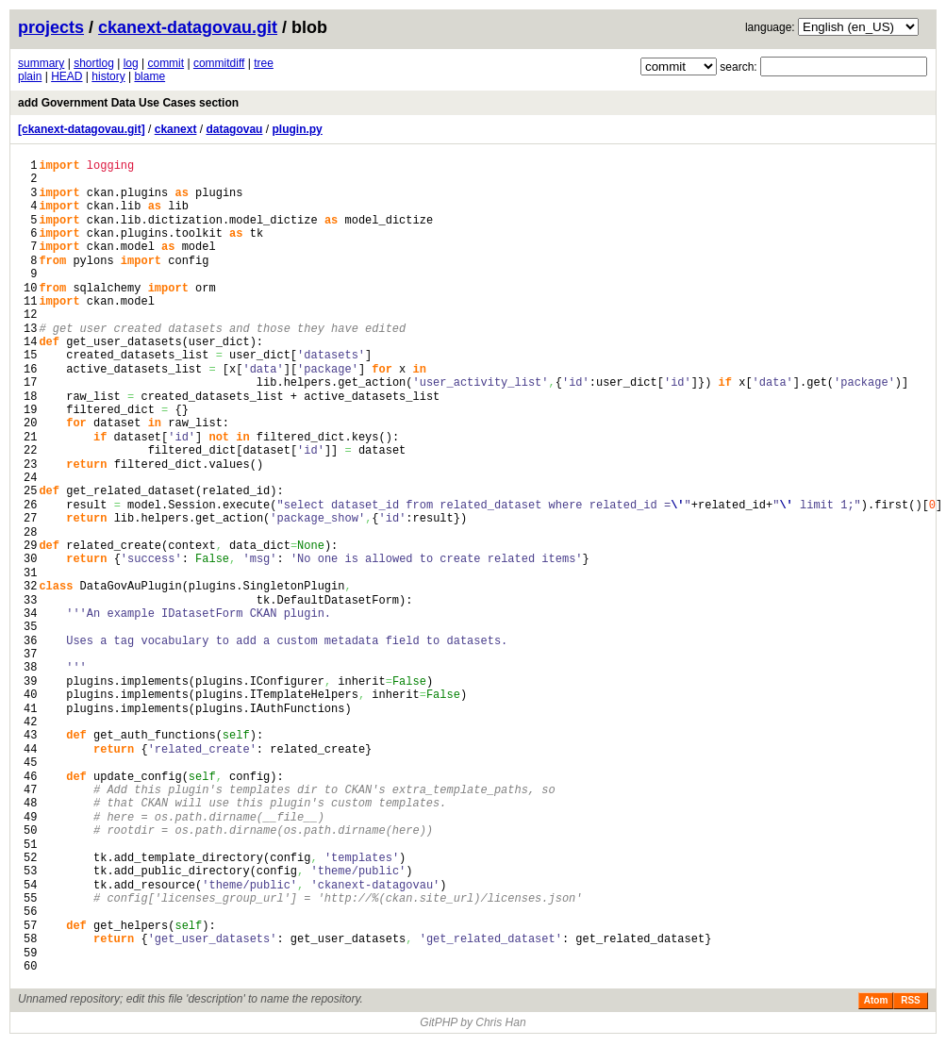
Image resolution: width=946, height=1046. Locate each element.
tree (264, 63)
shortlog (94, 63)
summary (41, 63)
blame (149, 76)
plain (29, 76)
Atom (876, 1000)
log (131, 63)
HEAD (66, 76)
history (107, 76)
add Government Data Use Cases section (128, 102)
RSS (911, 1000)
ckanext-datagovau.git (187, 27)
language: (770, 27)
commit (165, 63)
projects (51, 27)
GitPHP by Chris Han (472, 1022)
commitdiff (218, 63)
